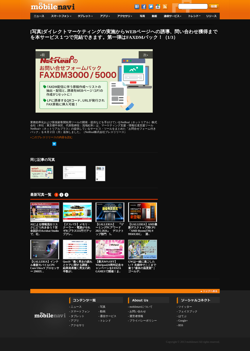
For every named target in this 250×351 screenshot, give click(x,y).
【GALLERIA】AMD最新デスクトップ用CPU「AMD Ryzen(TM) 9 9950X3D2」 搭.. (142, 219)
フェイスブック (187, 311)
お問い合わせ (137, 311)
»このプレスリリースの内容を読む (51, 137)
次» (145, 55)
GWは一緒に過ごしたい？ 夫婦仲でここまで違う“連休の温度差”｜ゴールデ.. (142, 256)
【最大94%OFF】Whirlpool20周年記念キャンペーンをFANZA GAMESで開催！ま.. (110, 256)
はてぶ (182, 316)
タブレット (77, 316)
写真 (102, 306)
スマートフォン (80, 311)
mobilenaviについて (141, 306)
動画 (102, 311)
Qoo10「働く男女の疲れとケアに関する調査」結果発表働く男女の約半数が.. (77, 256)
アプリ (75, 320)
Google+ (183, 320)
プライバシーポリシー (143, 320)
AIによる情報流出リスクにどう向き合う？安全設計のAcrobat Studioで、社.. (44, 219)
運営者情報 (136, 316)
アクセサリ (77, 325)
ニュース (76, 306)
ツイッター (185, 306)
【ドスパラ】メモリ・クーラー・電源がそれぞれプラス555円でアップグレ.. (77, 219)
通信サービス (108, 316)
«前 (42, 55)
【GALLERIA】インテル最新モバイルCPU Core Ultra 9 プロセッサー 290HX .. (44, 256)
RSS (180, 325)
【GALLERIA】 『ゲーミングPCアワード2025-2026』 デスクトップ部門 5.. (110, 219)
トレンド (105, 320)
